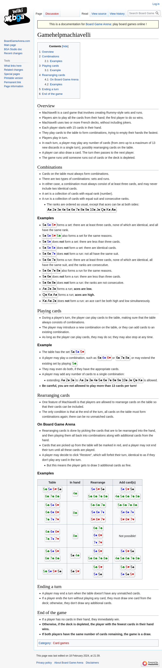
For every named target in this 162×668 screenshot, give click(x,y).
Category (45, 643)
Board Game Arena (98, 24)
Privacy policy (44, 662)
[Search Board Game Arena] (144, 13)
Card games (61, 643)
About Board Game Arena (68, 662)
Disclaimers (92, 662)
